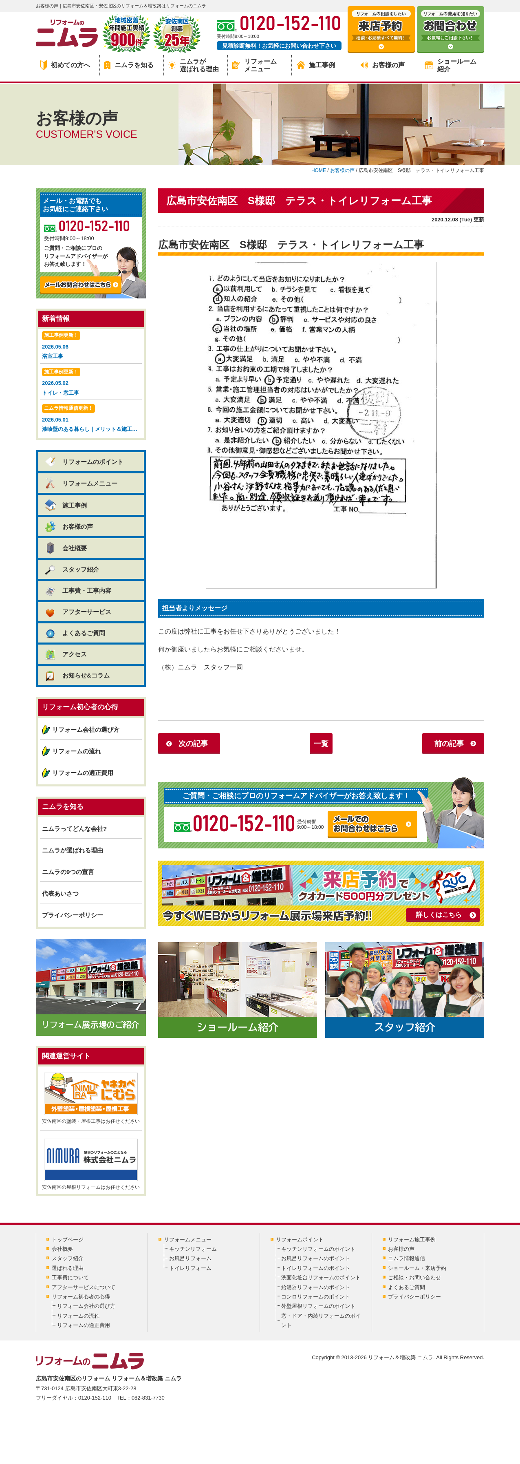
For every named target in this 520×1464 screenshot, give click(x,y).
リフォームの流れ (76, 751)
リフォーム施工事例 (412, 1240)
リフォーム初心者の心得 (81, 1297)
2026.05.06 (91, 346)
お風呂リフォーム (190, 1258)
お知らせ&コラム (77, 675)
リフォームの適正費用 (82, 772)
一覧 (321, 744)
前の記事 (449, 744)
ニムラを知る (129, 65)
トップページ (68, 1240)
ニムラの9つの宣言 (68, 871)
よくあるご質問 (74, 632)
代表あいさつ (60, 893)
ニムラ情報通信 (406, 1258)
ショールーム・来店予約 (417, 1268)
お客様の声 (383, 65)
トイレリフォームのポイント (315, 1268)
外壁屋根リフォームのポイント (318, 1306)
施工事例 (316, 65)
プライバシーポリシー (72, 915)
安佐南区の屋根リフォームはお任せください (91, 1164)
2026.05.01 (92, 419)
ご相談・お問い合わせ (414, 1277)
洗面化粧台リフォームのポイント (321, 1277)
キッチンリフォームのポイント (318, 1249)
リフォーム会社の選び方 (85, 729)
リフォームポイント (300, 1240)
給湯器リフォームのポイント (315, 1287)
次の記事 (193, 744)
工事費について (70, 1277)
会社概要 (65, 548)
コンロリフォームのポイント (315, 1297)
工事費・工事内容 (77, 590)
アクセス (65, 654)
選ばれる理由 (68, 1268)
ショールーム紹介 (450, 65)
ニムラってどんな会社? (74, 828)
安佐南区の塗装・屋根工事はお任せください (91, 1098)
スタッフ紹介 (71, 569)
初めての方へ (65, 65)
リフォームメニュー (254, 65)
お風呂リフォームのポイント (315, 1258)
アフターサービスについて (83, 1287)
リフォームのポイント (83, 461)
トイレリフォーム (190, 1268)
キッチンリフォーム (193, 1249)
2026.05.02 (91, 382)
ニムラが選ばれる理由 (193, 65)
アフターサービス (77, 611)
